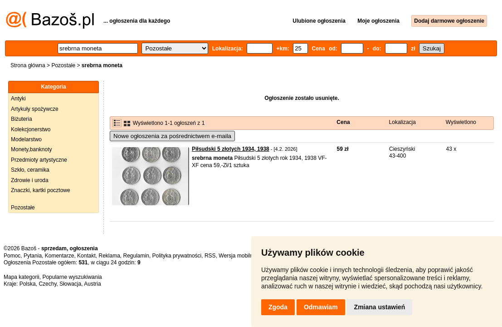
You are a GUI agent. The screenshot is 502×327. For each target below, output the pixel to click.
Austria (92, 284)
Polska (27, 284)
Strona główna (27, 65)
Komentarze (59, 256)
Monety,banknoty (31, 149)
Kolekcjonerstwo (30, 129)
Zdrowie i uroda (30, 180)
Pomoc (12, 256)
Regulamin (136, 256)
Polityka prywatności (177, 256)
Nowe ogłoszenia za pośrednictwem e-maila (172, 136)
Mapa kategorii (21, 277)
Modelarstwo (26, 139)
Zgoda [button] (278, 307)
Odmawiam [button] (321, 307)
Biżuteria (21, 119)
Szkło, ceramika (30, 170)
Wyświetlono (461, 122)
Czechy (47, 284)
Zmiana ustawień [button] (379, 307)
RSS (210, 256)
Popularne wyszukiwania (72, 277)
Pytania (33, 256)
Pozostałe (63, 65)
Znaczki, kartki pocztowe (40, 190)
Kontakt (86, 256)
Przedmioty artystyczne (39, 160)
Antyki (18, 98)
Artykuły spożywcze (34, 109)
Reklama (109, 256)
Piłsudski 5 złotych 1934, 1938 (230, 149)
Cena (343, 122)
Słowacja (70, 284)
